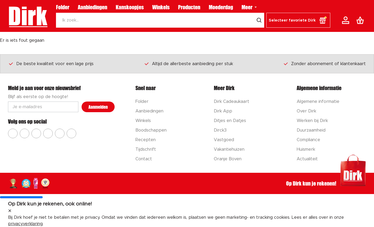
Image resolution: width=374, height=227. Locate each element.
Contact (143, 159)
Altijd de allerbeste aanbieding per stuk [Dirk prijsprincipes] (188, 63)
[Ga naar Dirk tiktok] (60, 133)
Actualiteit (307, 159)
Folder (62, 7)
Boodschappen (151, 130)
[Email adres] (43, 107)
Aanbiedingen (92, 7)
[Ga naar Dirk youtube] (36, 133)
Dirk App (223, 111)
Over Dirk (306, 111)
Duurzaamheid (311, 130)
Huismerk (306, 149)
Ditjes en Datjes (230, 121)
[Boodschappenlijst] (361, 20)
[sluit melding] (9, 211)
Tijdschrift (145, 149)
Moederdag (221, 7)
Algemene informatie (318, 101)
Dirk (27, 16)
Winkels (161, 7)
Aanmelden (98, 107)
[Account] (346, 20)
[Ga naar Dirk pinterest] (48, 133)
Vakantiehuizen (229, 149)
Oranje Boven (228, 159)
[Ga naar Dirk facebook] (13, 133)
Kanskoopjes (130, 7)
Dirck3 (220, 130)
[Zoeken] (155, 20)
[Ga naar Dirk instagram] (24, 133)
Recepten (145, 140)
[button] (298, 20)
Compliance (308, 140)
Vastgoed (224, 140)
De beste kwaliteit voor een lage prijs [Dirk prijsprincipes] (51, 63)
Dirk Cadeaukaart (231, 101)
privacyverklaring (25, 224)
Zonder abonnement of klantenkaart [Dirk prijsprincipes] (324, 63)
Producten (189, 7)
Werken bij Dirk (312, 121)
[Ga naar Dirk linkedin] (71, 133)
